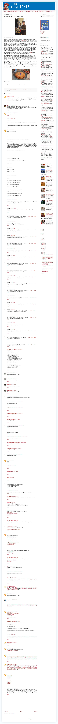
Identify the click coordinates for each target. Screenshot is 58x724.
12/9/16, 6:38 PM (16, 496)
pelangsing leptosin (9, 642)
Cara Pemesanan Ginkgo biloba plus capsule (13, 542)
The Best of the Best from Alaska (45, 140)
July (43, 249)
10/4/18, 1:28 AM (13, 634)
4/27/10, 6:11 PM (13, 118)
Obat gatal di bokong (27, 605)
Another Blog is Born (45, 271)
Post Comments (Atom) (11, 713)
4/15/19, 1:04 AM (14, 654)
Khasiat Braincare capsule (10, 544)
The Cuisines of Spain (44, 58)
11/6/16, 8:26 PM (11, 477)
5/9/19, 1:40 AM (15, 664)
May (43, 252)
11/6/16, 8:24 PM (13, 465)
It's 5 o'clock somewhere (49, 220)
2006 (42, 273)
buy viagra (33, 270)
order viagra (32, 310)
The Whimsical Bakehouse (44, 134)
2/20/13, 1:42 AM (13, 215)
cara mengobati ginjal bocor (11, 621)
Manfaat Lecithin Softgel (10, 536)
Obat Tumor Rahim (10, 490)
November (43, 244)
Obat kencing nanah (20, 605)
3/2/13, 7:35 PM (13, 302)
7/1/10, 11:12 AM (13, 135)
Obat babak (29, 588)
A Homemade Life (43, 110)
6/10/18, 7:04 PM (17, 621)
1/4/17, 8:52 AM (13, 502)
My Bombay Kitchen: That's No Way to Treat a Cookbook (47, 263)
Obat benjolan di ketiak (25, 604)
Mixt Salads (42, 81)
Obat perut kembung (13, 605)
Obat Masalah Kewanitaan (10, 616)
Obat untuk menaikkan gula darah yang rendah (15, 666)
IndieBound (42, 32)
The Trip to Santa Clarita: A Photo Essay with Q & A (49, 170)
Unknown (8, 648)
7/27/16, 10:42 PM (17, 419)
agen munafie (9, 465)
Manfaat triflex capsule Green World (12, 540)
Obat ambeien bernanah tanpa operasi (20, 668)
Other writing (41, 11)
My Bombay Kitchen (44, 157)
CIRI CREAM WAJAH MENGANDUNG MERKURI (14, 436)
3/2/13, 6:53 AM (13, 255)
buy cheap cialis (33, 263)
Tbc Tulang (8, 515)
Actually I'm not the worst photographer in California (49, 201)
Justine (8, 96)
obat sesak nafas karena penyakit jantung (12, 650)
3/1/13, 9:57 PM (13, 228)
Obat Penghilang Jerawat (10, 614)
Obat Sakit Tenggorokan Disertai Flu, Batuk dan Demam (17, 603)
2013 (42, 235)
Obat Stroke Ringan (10, 520)
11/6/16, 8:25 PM (15, 471)
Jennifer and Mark (9, 112)
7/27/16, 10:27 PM (20, 413)
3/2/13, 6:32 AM (13, 248)
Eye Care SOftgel (9, 526)
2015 (42, 233)
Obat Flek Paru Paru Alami (10, 551)
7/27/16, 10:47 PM (24, 436)
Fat (41, 115)
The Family (22, 11)
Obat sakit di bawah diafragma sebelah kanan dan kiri (17, 656)
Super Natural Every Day (44, 69)
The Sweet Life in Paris (44, 106)
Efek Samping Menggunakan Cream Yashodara (13, 442)
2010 (42, 239)
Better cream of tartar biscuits (50, 194)
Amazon (41, 33)
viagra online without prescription (30, 330)
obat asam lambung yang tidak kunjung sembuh (25, 587)
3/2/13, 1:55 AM (13, 235)
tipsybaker (8, 105)
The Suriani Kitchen (44, 53)
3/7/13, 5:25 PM (13, 329)
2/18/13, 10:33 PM (13, 208)
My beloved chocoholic (49, 182)
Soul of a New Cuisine (44, 66)
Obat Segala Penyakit (10, 615)
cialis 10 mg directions (10, 224)
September (43, 247)
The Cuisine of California (44, 145)
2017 (42, 230)
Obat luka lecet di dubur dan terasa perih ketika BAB (23, 657)
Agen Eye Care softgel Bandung (11, 543)
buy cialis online (32, 243)
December (43, 243)
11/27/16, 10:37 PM (13, 483)
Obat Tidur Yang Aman (10, 496)
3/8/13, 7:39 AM (13, 336)
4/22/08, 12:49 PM (15, 112)
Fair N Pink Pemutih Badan (11, 419)
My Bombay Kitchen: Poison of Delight (47, 257)
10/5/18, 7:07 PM (15, 642)
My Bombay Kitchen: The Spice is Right (47, 261)
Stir (41, 83)
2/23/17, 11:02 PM (15, 520)
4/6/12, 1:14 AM (14, 199)
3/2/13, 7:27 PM (13, 295)
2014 (42, 234)
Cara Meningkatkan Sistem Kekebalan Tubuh (13, 613)
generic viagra (33, 290)
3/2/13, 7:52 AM (13, 262)
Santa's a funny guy (48, 176)
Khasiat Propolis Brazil (10, 612)
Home (5, 11)
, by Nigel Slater (45, 62)
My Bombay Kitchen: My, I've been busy (47, 258)
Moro (42, 92)
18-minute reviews (49, 11)
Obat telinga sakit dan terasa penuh (31, 603)
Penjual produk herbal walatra (16, 604)
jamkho (8, 477)
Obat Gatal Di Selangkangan (11, 553)
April (43, 253)
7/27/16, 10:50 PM (20, 454)
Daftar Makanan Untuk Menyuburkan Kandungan (13, 529)
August (43, 248)
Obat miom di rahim (14, 588)
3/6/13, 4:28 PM (13, 322)
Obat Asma (8, 604)
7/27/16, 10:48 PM (23, 442)
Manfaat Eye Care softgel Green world (12, 541)
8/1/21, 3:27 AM (12, 673)
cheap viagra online (32, 216)
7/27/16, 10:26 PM (20, 407)
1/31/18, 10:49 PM (13, 577)
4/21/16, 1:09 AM (13, 378)
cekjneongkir (9, 502)
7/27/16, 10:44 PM (21, 425)
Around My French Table (44, 75)
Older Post (35, 711)
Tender (42, 62)
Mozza (42, 60)
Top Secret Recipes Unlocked (45, 91)
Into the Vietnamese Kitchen (45, 103)
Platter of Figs (43, 120)
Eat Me (42, 125)
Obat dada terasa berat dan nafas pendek (20, 667)
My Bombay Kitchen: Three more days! (47, 254)
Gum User (8, 586)
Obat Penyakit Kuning (10, 552)
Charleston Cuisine (43, 128)
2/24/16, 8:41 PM (20, 349)
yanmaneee (8, 673)
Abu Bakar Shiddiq (9, 664)
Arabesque (42, 131)
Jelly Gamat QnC (9, 396)
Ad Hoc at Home (43, 86)
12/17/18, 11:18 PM (12, 648)
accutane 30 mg (33, 317)
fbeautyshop (8, 483)
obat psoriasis (9, 577)
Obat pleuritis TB (34, 657)
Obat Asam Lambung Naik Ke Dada (12, 559)
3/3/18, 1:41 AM (14, 599)
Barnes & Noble (42, 31)
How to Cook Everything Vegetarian (46, 117)
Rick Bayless (51, 100)
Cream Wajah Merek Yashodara (11, 448)
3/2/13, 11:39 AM (13, 282)
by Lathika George (49, 53)
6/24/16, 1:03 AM (14, 396)
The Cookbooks (28, 11)
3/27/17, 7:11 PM (14, 526)
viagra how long (9, 223)
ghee (31, 52)
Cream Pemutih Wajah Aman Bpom (12, 454)
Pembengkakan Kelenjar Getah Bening (12, 513)
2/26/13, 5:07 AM (13, 221)
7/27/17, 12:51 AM (15, 557)
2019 (42, 229)
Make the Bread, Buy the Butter (12, 11)
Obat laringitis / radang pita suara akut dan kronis (17, 665)
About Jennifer (35, 11)
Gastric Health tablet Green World (11, 537)
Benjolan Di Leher (9, 512)
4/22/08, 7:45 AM (11, 96)
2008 (42, 242)
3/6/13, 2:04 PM (13, 309)
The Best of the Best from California (46, 64)
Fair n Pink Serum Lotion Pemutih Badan (13, 425)
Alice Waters (50, 136)
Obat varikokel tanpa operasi (31, 668)
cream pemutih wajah (10, 471)
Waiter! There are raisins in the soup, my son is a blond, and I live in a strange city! (49, 214)
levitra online (25, 209)
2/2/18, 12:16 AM (12, 586)
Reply (8, 109)
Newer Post (6, 711)
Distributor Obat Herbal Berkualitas (12, 407)
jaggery (8, 57)
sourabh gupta (9, 378)
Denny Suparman (9, 599)
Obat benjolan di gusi (29, 656)
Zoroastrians (24, 40)
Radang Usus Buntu (9, 514)
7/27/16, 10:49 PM (18, 448)
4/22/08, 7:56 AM (14, 105)
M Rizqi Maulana (9, 654)
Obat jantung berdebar (23, 588)
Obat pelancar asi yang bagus (28, 666)
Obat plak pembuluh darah (14, 589)
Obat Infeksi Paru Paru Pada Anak (11, 560)
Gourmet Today (43, 96)
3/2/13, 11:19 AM (13, 275)
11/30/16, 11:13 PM (15, 490)
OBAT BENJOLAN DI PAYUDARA (12, 349)
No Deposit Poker (9, 199)
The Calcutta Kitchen (45, 264)
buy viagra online (33, 236)
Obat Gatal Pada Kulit (14, 587)
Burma (42, 51)
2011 (42, 238)
